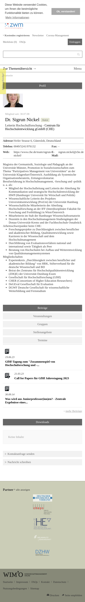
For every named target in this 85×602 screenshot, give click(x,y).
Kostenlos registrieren (17, 35)
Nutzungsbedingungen (15, 588)
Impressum (22, 581)
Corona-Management (57, 35)
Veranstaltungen (42, 316)
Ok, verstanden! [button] (65, 11)
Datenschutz (59, 581)
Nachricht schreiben (19, 462)
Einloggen (74, 41)
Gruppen (42, 324)
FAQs (22, 41)
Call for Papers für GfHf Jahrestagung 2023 (41, 378)
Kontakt (45, 581)
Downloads (51, 422)
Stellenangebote (42, 332)
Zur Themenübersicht (17, 68)
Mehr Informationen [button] (17, 17)
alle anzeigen (23, 489)
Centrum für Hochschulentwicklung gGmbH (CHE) (32, 127)
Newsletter (38, 35)
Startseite (8, 75)
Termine (42, 340)
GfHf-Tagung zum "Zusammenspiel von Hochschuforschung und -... (30, 363)
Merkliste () (10, 41)
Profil (42, 85)
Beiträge (43, 308)
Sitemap (34, 588)
